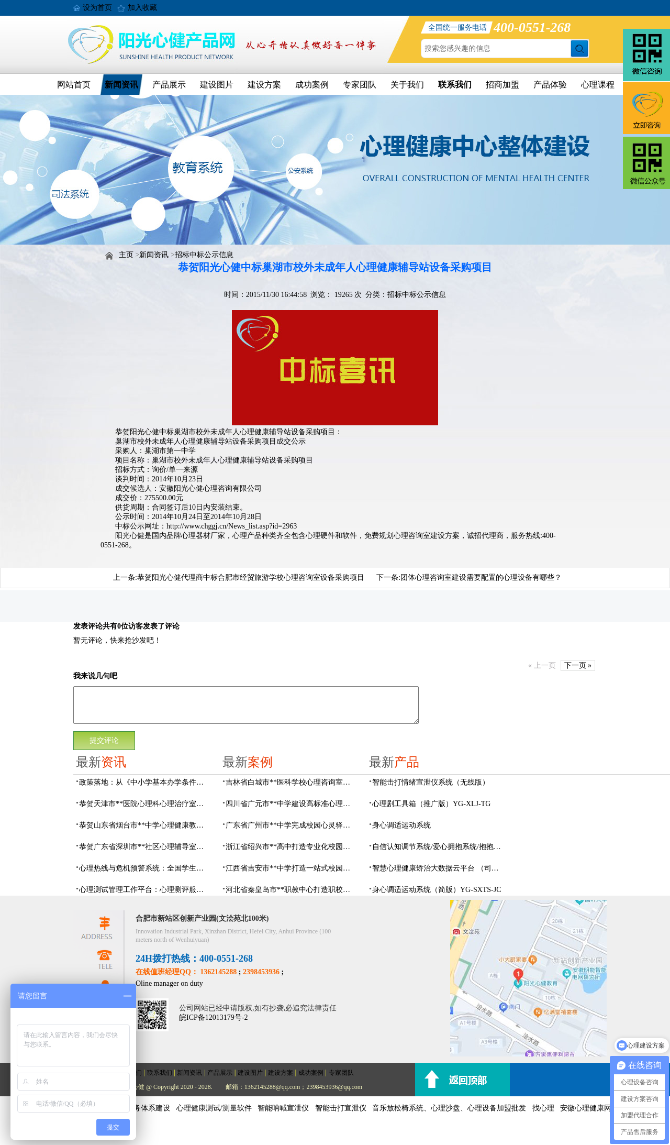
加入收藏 (142, 8)
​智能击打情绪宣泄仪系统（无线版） (430, 782)
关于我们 (407, 84)
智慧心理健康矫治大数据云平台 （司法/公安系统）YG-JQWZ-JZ (437, 868)
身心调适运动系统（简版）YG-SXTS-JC (436, 890)
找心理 (543, 1108)
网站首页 (74, 84)
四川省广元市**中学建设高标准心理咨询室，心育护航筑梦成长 (291, 804)
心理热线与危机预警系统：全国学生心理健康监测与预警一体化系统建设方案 (144, 868)
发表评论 (88, 626)
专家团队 (359, 84)
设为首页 (97, 8)
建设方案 (264, 84)
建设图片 (216, 84)
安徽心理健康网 (585, 1108)
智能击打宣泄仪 (340, 1108)
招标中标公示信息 (204, 255)
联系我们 (455, 84)
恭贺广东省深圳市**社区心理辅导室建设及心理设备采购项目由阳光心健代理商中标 (144, 847)
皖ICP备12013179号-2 (213, 1017)
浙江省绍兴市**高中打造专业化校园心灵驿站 (291, 847)
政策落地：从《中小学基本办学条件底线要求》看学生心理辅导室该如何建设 (144, 782)
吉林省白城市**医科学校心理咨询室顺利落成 (291, 782)
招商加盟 (502, 84)
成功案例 (312, 84)
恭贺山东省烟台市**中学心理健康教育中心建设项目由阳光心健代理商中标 (144, 825)
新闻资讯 (121, 84)
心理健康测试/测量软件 (214, 1108)
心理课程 (598, 84)
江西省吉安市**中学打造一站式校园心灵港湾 (291, 868)
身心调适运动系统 (401, 825)
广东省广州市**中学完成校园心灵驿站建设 (291, 825)
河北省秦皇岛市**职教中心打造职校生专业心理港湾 (291, 890)
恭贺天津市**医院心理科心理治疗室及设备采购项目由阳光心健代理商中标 (144, 804)
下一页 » (578, 665)
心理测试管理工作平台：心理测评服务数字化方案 (144, 890)
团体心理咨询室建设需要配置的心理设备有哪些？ (481, 577)
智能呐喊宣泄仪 (283, 1108)
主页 (126, 255)
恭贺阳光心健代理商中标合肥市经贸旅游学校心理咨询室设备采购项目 (250, 577)
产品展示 (169, 84)
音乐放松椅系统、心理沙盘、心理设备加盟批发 (449, 1108)
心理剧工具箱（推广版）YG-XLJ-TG (431, 804)
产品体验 (550, 84)
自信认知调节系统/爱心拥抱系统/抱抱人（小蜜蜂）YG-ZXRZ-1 (437, 847)
